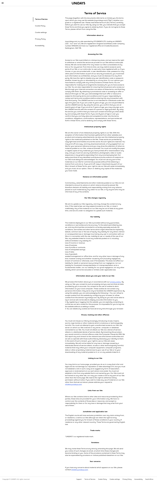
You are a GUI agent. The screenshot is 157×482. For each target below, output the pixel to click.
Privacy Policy (40, 39)
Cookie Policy (40, 26)
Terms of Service (41, 19)
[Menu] (3, 3)
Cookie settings (41, 32)
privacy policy (115, 282)
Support (79, 479)
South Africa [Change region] (149, 479)
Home (78, 3)
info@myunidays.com (73, 384)
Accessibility (39, 46)
